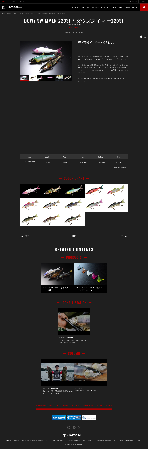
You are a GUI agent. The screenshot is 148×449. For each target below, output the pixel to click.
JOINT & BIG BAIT (78, 32)
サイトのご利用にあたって (57, 441)
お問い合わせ (25, 441)
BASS (4, 2)
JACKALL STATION (132, 2)
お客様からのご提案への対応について (107, 441)
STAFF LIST (135, 7)
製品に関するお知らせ (74, 441)
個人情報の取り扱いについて (39, 441)
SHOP (143, 2)
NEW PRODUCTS (75, 7)
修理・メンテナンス (88, 441)
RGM (13, 2)
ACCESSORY (95, 7)
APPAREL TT (23, 2)
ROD (88, 7)
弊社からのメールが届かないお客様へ (130, 441)
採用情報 (16, 441)
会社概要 (8, 441)
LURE (83, 7)
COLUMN (127, 7)
